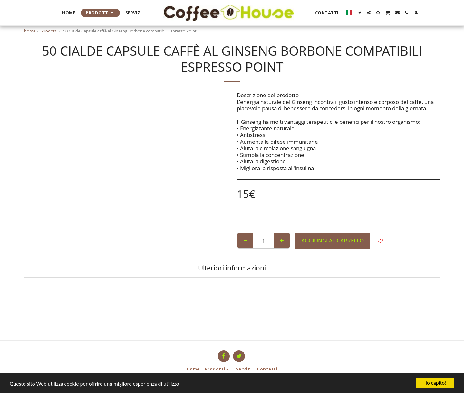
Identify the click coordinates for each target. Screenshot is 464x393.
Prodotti (49, 31)
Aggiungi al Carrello (332, 240)
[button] (359, 13)
